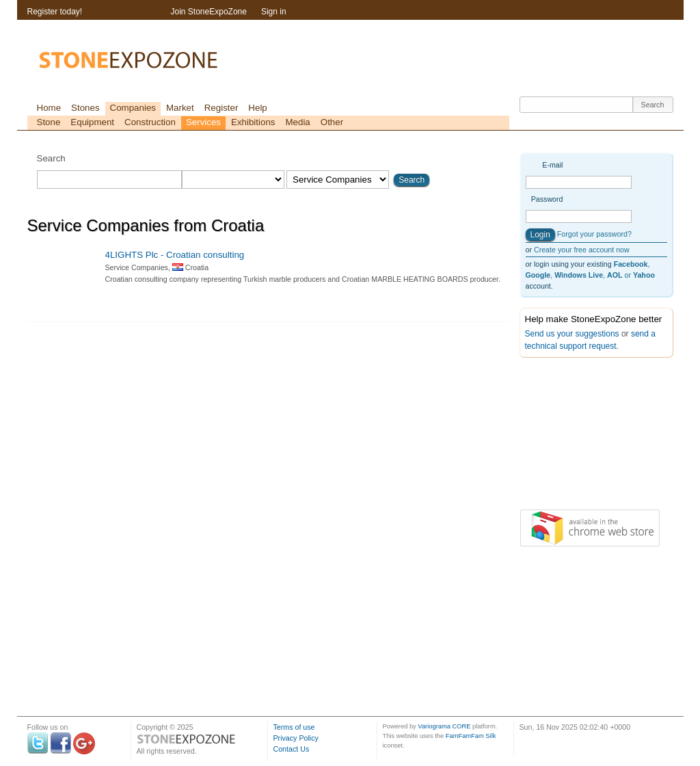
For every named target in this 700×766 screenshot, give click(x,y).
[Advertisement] (588, 436)
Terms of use (294, 727)
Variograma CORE (444, 726)
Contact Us (291, 749)
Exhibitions (253, 122)
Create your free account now (582, 250)
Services (203, 122)
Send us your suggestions (572, 334)
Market (180, 108)
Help (257, 108)
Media (297, 122)
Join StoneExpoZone (209, 11)
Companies (133, 108)
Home (49, 108)
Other (332, 122)
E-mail (552, 165)
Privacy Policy (296, 738)
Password (547, 199)
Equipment (92, 122)
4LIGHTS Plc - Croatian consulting (175, 255)
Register (221, 108)
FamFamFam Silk (471, 735)
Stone (49, 122)
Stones (85, 108)
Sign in (273, 11)
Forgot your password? (594, 234)
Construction (150, 122)
